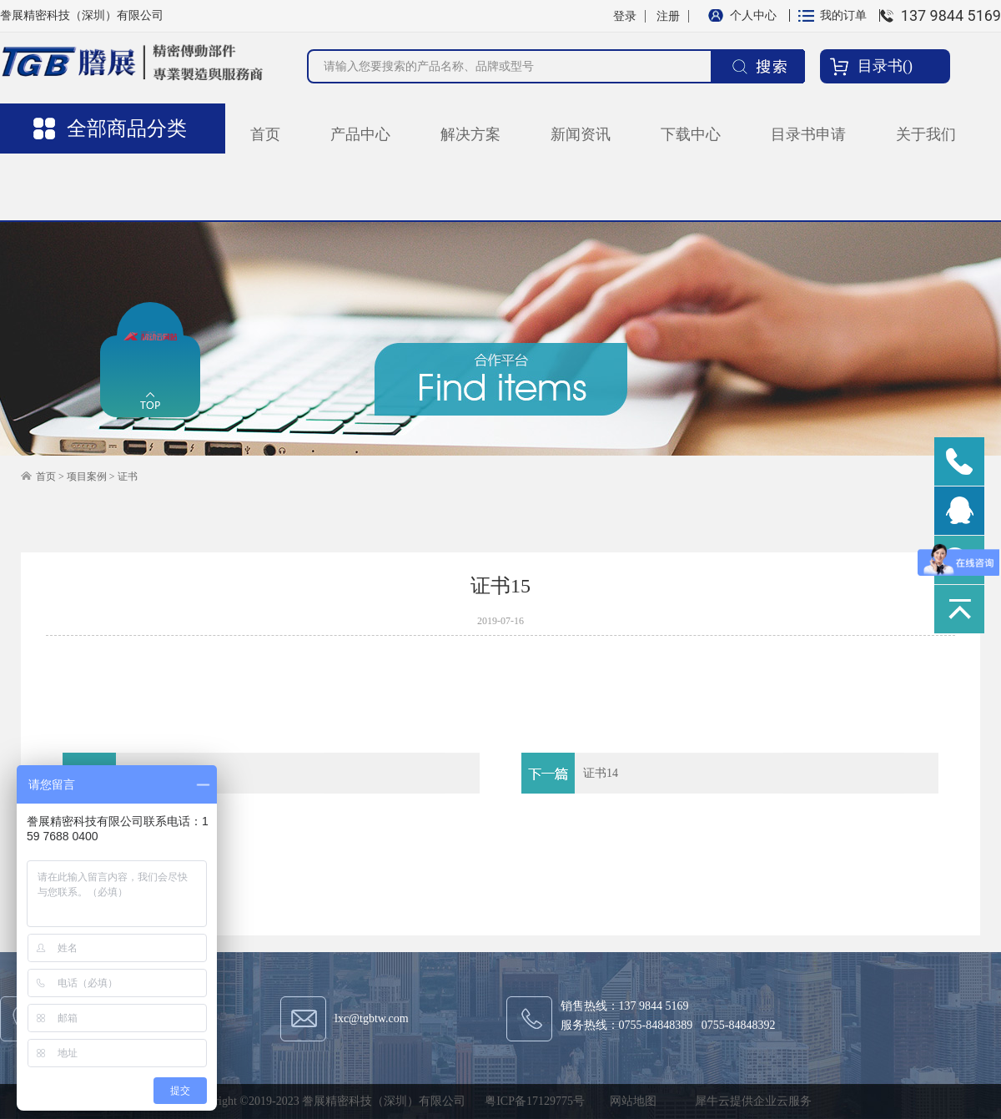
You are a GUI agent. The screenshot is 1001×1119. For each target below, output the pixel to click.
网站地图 (630, 1101)
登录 (624, 16)
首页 (265, 134)
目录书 (880, 66)
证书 (128, 476)
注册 (668, 16)
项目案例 (87, 476)
